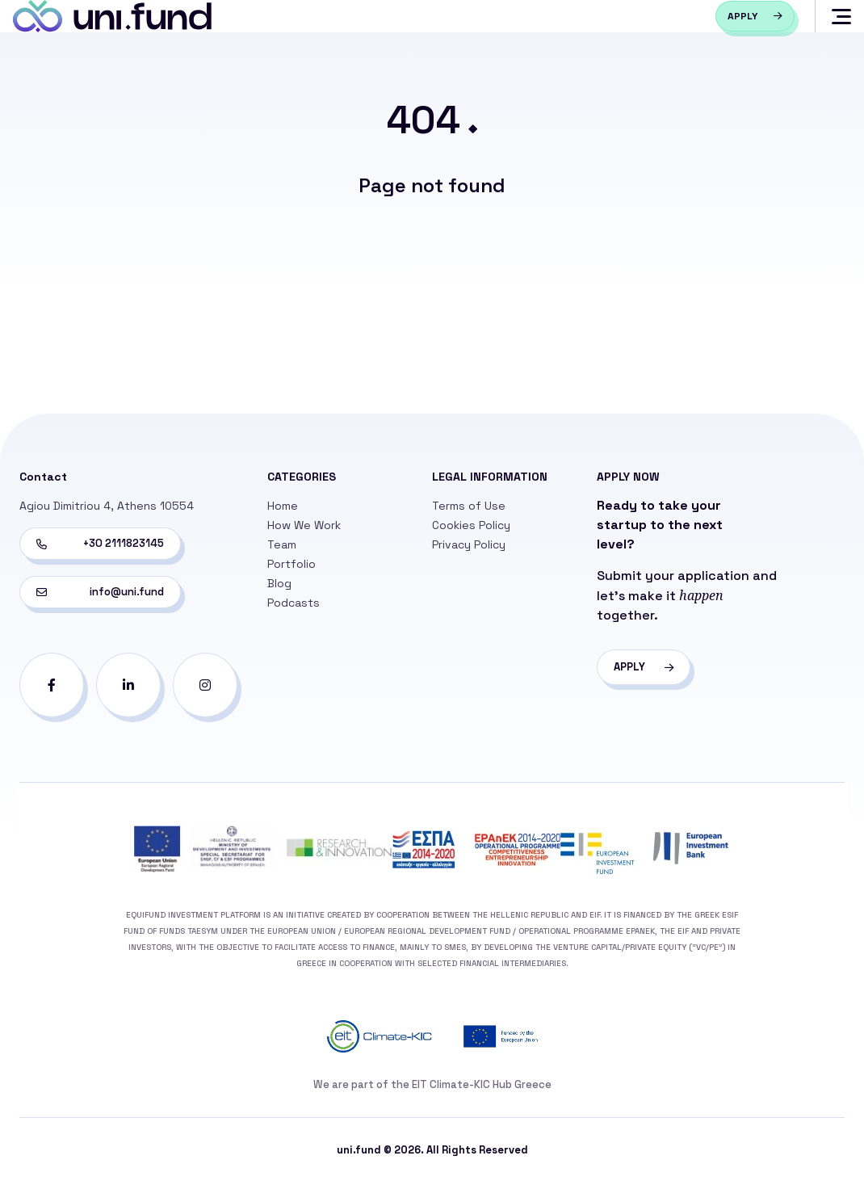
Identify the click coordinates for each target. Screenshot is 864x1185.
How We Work (304, 528)
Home (282, 509)
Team (281, 547)
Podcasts (293, 606)
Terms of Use (468, 509)
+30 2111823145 (100, 546)
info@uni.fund (100, 595)
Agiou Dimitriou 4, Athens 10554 (106, 509)
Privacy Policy (468, 547)
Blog (279, 586)
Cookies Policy (471, 528)
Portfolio (291, 567)
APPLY (646, 670)
